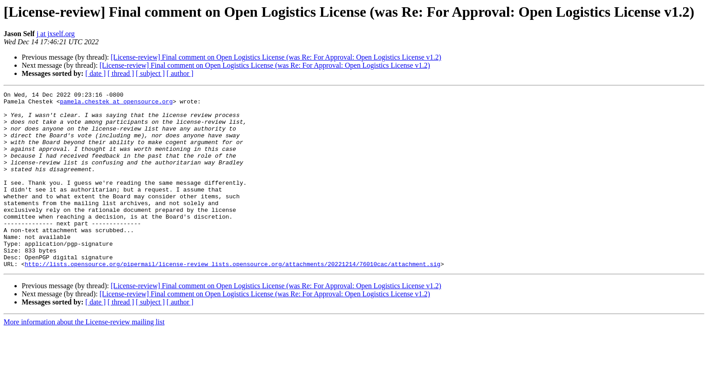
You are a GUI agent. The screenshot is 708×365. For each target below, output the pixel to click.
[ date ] (95, 73)
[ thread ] (120, 73)
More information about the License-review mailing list (84, 357)
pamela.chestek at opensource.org (116, 104)
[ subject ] (150, 73)
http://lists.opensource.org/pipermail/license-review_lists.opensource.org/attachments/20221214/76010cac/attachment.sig (232, 299)
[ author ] (180, 73)
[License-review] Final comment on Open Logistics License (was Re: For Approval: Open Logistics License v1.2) (276, 57)
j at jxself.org (56, 33)
